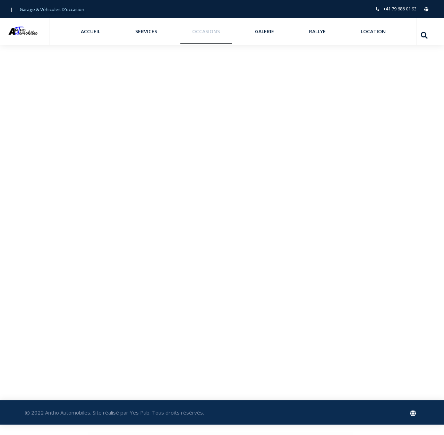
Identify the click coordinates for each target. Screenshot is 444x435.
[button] (52, 9)
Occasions (206, 31)
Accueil (90, 31)
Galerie (264, 31)
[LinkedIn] (428, 9)
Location (373, 31)
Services (146, 31)
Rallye (317, 31)
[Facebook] (413, 412)
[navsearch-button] (424, 35)
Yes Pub (140, 412)
